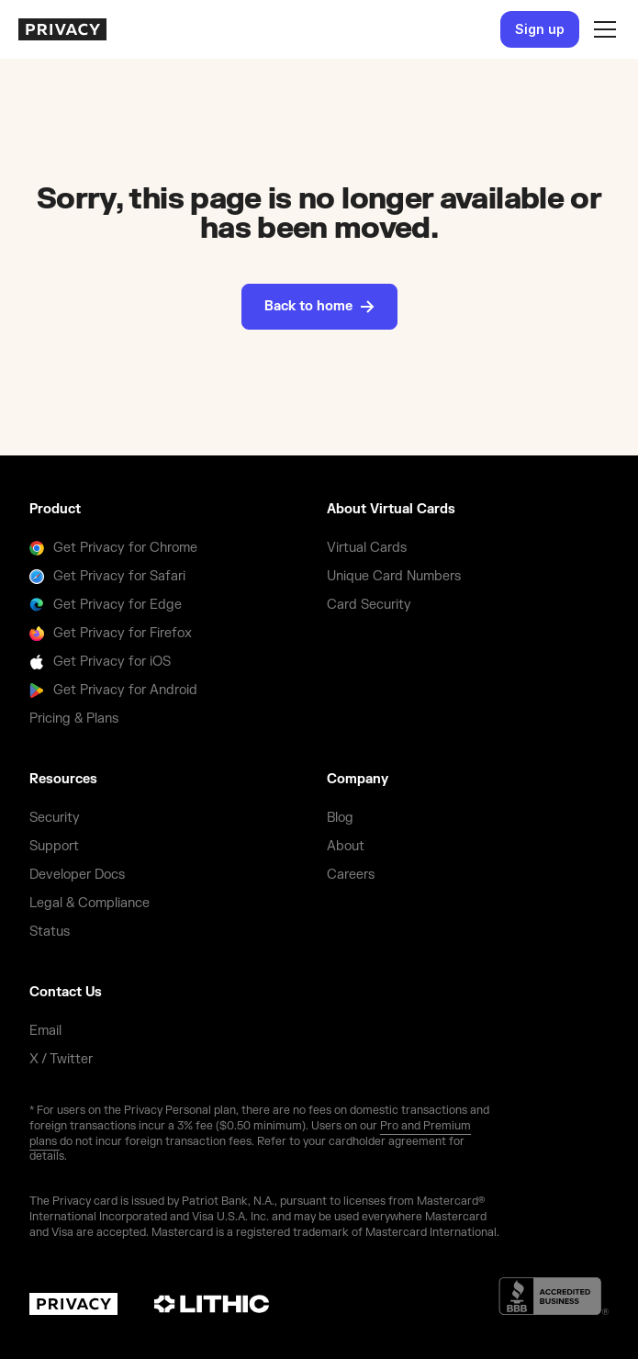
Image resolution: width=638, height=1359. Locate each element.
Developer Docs (77, 874)
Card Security (369, 604)
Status (49, 931)
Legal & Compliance (89, 903)
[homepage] (62, 29)
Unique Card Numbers (394, 576)
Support (54, 846)
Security (54, 818)
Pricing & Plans (73, 718)
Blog (340, 818)
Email (45, 1031)
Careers (351, 874)
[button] (601, 29)
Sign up (540, 29)
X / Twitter (61, 1059)
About (345, 846)
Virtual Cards (367, 548)
